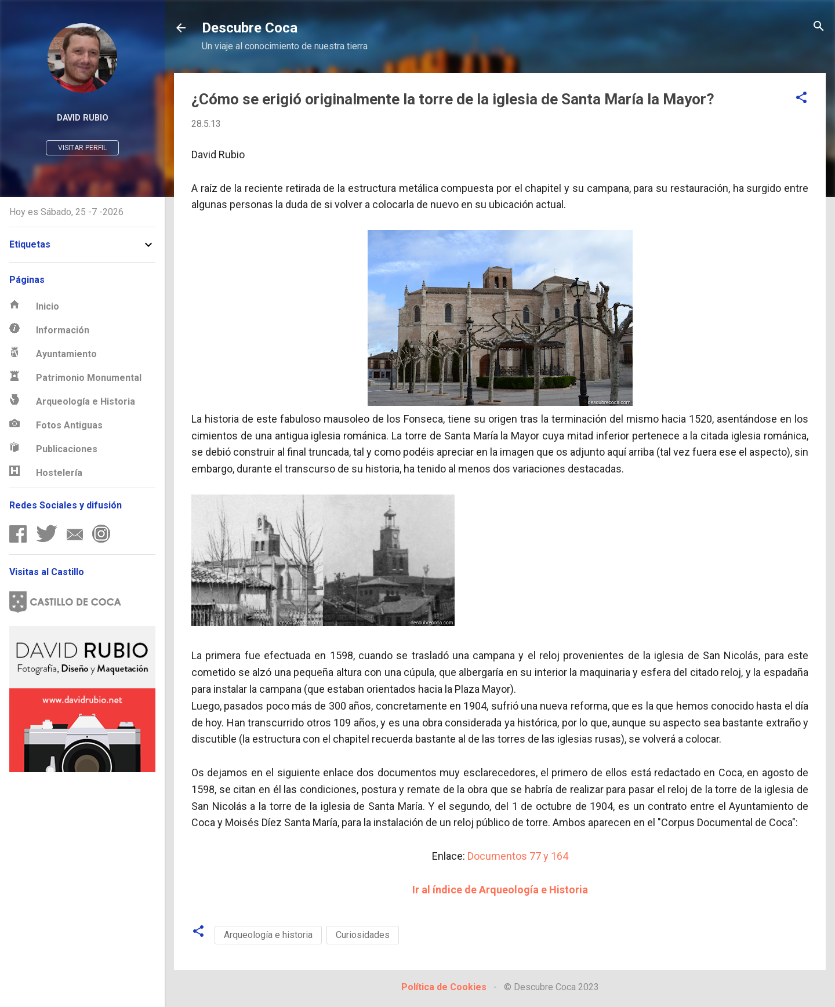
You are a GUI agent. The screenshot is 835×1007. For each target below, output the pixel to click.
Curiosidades (363, 934)
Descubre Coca (249, 28)
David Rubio (82, 118)
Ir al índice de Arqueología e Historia (500, 890)
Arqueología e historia (268, 934)
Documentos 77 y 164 (517, 856)
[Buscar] (819, 27)
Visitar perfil (82, 148)
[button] (801, 98)
